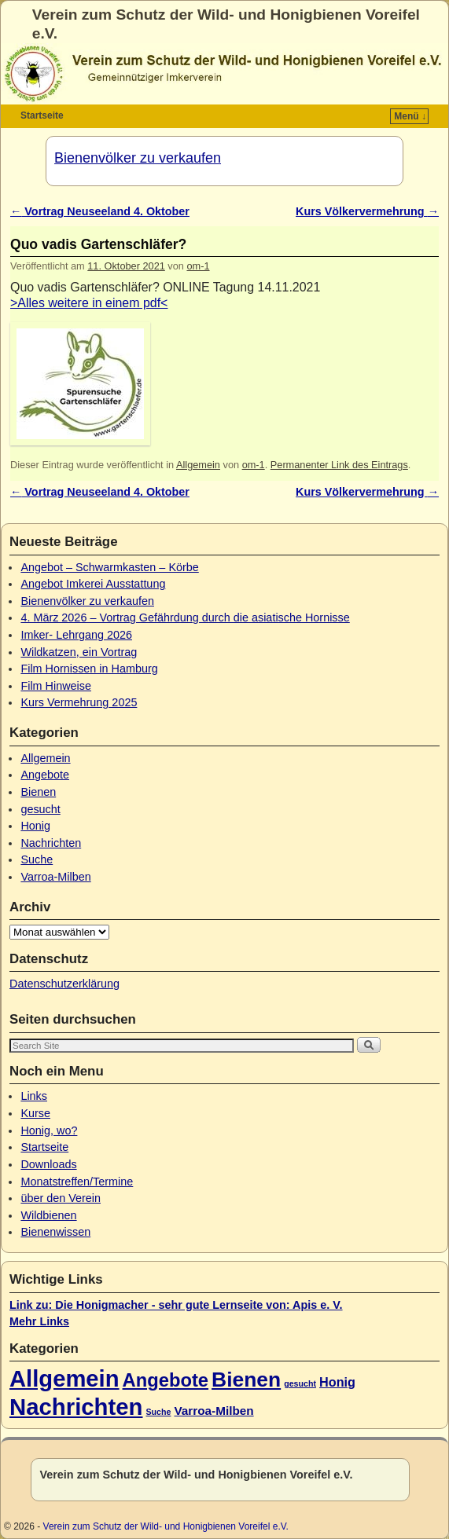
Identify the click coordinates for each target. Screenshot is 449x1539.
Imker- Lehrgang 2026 (76, 634)
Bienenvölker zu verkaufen (137, 158)
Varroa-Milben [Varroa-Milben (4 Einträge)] (213, 1410)
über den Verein (60, 1198)
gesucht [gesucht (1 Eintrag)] (300, 1383)
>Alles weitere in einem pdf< (88, 303)
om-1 (197, 266)
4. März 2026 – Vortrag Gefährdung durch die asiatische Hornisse (184, 617)
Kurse (35, 1113)
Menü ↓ (410, 116)
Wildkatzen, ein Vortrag (78, 652)
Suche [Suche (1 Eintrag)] (158, 1411)
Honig (35, 825)
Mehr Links (39, 1321)
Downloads (48, 1164)
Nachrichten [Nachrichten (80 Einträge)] (76, 1407)
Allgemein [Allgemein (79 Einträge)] (64, 1378)
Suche (36, 859)
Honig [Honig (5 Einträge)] (337, 1382)
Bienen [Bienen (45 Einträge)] (246, 1379)
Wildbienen (48, 1215)
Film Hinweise (55, 686)
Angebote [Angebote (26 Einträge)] (166, 1380)
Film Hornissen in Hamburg (88, 668)
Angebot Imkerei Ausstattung (92, 583)
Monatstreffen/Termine (76, 1181)
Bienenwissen (55, 1232)
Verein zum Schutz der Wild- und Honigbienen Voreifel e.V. (166, 1526)
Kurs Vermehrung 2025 (78, 702)
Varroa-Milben (55, 876)
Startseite (42, 115)
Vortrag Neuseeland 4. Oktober (100, 211)
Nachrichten (50, 843)
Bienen (38, 792)
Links (33, 1096)
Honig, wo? (48, 1130)
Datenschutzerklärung (64, 983)
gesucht (40, 809)
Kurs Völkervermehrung (367, 211)
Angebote (44, 774)
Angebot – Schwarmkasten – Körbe (109, 567)
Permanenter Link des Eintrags (339, 465)
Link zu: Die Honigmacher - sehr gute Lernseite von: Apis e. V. (176, 1305)
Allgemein (198, 465)
